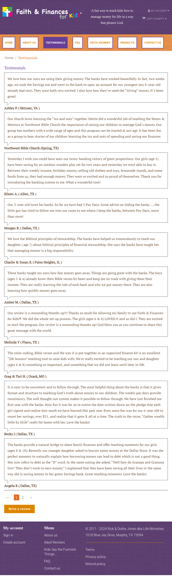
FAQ (77, 42)
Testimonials (55, 42)
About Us (29, 42)
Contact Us (152, 42)
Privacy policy (95, 557)
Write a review (19, 509)
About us (50, 535)
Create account (14, 542)
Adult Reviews (54, 542)
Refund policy (95, 564)
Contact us (52, 568)
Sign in (8, 535)
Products (127, 42)
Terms (90, 550)
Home (9, 42)
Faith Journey (100, 42)
